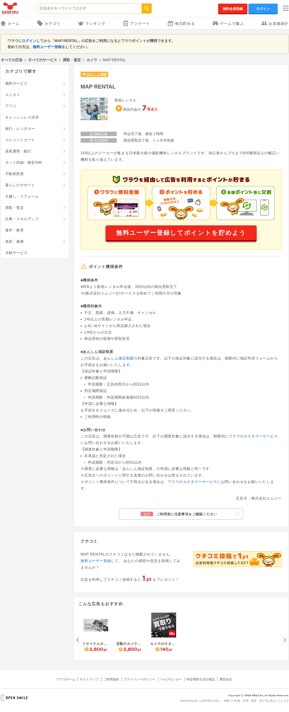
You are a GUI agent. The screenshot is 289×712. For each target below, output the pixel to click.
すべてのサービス (42, 60)
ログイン (263, 9)
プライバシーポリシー (139, 679)
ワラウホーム (65, 679)
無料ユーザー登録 (47, 47)
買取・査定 (72, 60)
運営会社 (225, 679)
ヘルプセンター (171, 679)
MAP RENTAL (98, 87)
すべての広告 (12, 60)
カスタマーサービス (261, 436)
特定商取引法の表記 (200, 679)
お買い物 (91, 326)
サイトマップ (89, 679)
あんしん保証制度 (118, 358)
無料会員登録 (233, 9)
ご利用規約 (111, 679)
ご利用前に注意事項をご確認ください (190, 513)
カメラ (91, 60)
